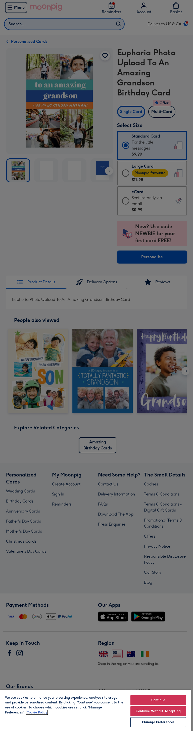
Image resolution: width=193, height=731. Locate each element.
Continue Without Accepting (158, 711)
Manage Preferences (158, 722)
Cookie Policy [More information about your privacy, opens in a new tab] (37, 712)
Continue (158, 700)
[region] (95, 710)
